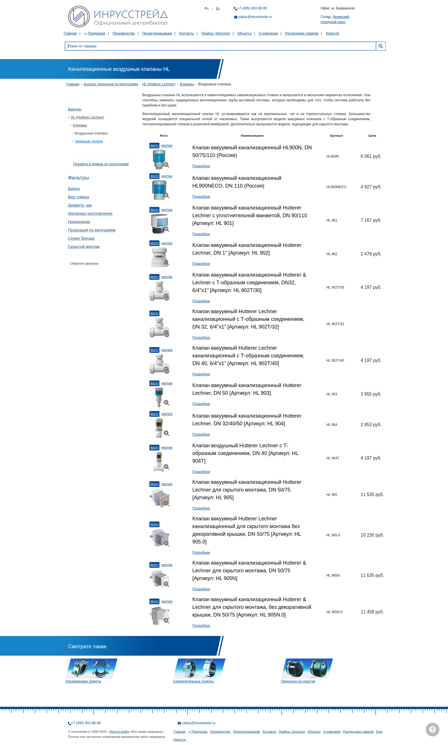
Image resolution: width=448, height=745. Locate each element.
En (218, 8)
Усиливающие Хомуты (83, 681)
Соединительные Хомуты (193, 681)
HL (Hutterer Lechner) (158, 84)
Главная (70, 33)
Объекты (244, 33)
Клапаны (187, 84)
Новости (332, 33)
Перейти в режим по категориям (101, 164)
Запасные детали (89, 141)
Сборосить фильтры (84, 263)
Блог (379, 731)
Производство (124, 33)
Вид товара (78, 197)
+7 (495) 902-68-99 (252, 8)
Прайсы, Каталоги (215, 33)
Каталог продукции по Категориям (111, 84)
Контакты (186, 33)
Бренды (74, 109)
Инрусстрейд (119, 731)
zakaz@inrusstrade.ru (255, 17)
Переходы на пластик (298, 681)
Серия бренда (81, 238)
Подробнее (201, 166)
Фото (154, 146)
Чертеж (166, 146)
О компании (268, 33)
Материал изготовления (90, 213)
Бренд (74, 188)
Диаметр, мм (80, 205)
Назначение (79, 222)
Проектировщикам (157, 33)
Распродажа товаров (301, 33)
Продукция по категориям (92, 230)
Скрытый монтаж (84, 246)
